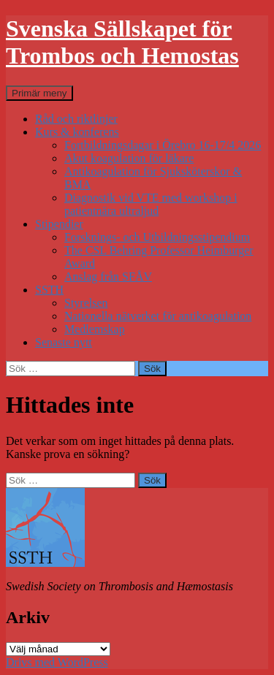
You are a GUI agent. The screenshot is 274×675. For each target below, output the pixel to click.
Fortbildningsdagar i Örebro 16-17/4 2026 (162, 145)
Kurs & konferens (77, 132)
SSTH (49, 289)
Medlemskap (94, 329)
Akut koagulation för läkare (129, 158)
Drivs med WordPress (57, 662)
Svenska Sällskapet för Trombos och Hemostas (122, 42)
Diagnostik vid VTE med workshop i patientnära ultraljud (150, 204)
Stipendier (59, 224)
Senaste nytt (63, 342)
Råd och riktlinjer (76, 119)
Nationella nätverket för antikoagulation (157, 316)
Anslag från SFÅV (108, 276)
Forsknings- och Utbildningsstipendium (157, 237)
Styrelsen (86, 303)
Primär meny (39, 93)
